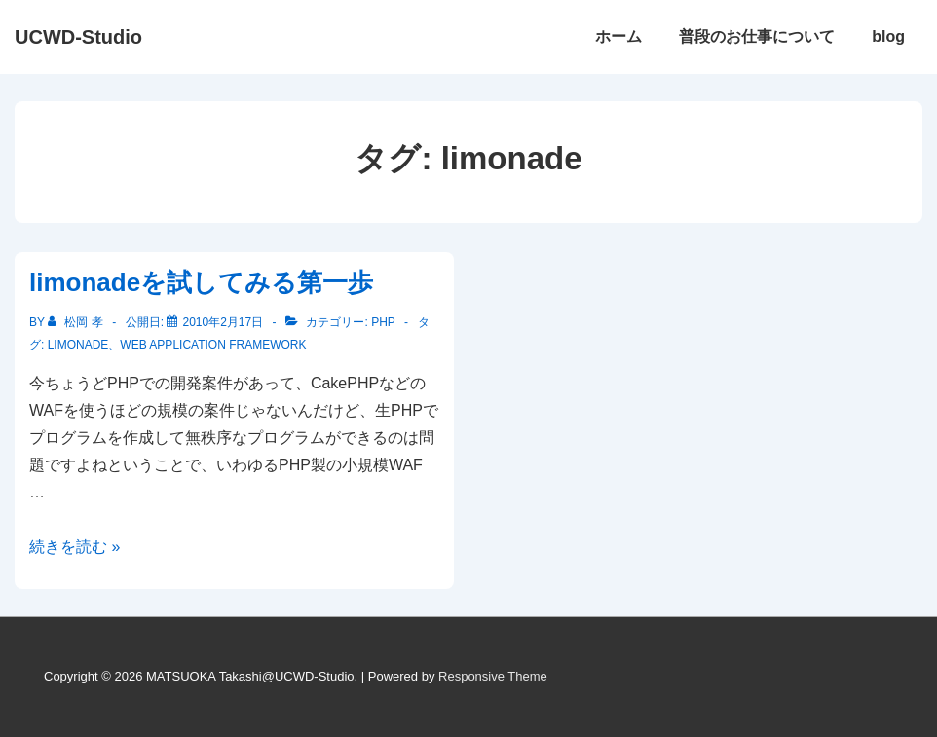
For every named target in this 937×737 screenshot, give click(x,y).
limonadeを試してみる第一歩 (201, 282)
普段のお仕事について (757, 36)
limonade (78, 344)
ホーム (618, 36)
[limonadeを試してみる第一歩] (222, 322)
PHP (382, 322)
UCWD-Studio (78, 37)
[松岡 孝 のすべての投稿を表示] (77, 322)
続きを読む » (74, 546)
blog (888, 36)
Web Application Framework (213, 344)
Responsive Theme (492, 676)
